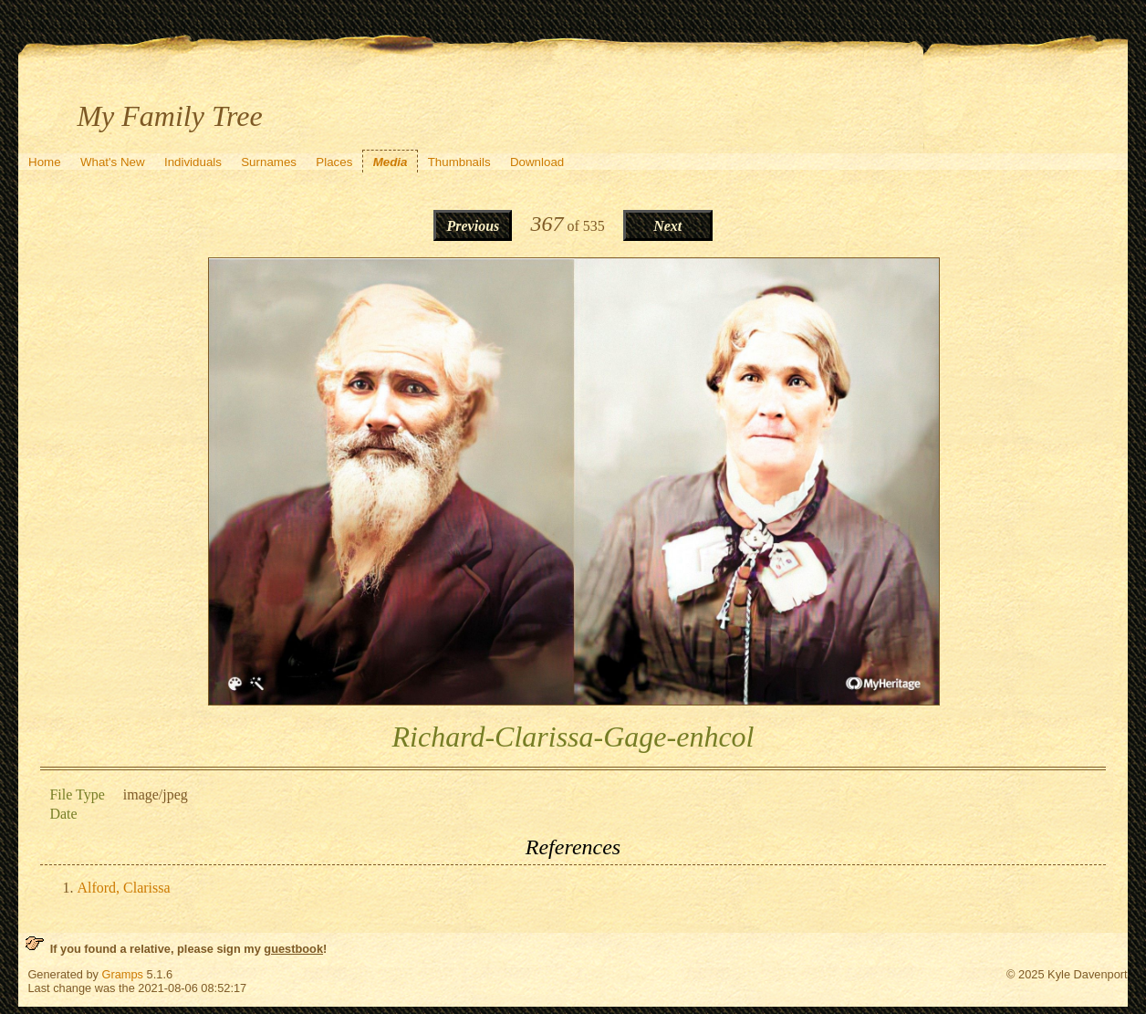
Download (537, 162)
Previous (473, 226)
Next (667, 226)
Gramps (123, 974)
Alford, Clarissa (123, 887)
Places (334, 162)
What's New (112, 162)
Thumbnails (459, 162)
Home (44, 162)
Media (390, 162)
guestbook (293, 949)
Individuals (193, 162)
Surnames (269, 162)
